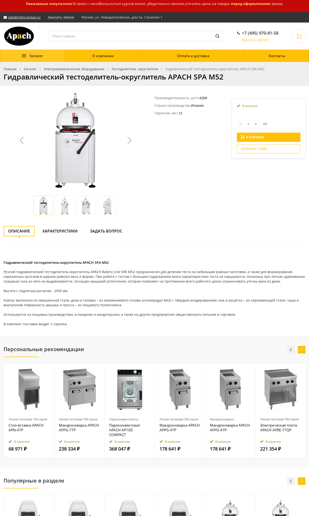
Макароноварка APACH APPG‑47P (179, 427)
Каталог (36, 55)
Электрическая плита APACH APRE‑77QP (278, 427)
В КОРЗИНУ (252, 138)
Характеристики (60, 231)
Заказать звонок (255, 39)
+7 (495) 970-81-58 (260, 33)
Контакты (277, 55)
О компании (103, 55)
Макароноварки (222, 419)
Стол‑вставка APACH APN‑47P (26, 427)
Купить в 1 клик (254, 150)
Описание (19, 231)
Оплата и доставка (193, 55)
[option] (29, 410)
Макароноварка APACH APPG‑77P (79, 427)
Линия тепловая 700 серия (28, 419)
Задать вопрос (106, 231)
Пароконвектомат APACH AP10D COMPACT (124, 430)
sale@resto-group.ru (24, 17)
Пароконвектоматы (123, 419)
